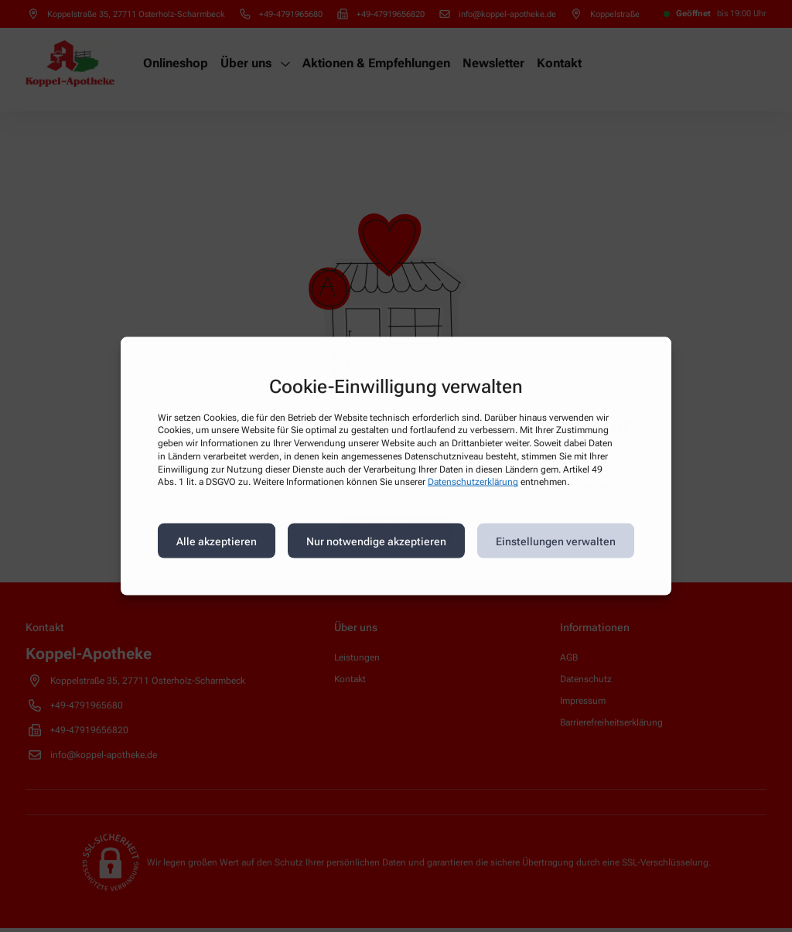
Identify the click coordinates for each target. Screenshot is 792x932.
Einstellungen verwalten (556, 540)
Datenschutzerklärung (473, 481)
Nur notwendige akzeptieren (376, 540)
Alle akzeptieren (216, 540)
